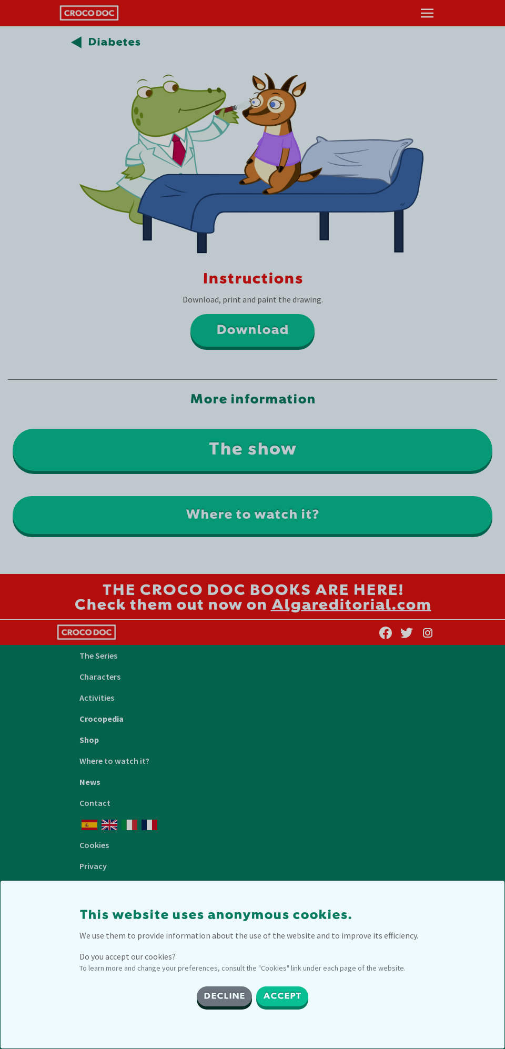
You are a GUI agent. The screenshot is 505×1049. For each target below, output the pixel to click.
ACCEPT (282, 996)
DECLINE (224, 996)
